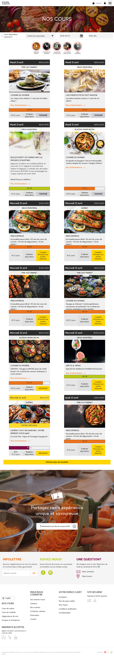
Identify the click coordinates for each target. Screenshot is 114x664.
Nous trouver (84, 576)
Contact (33, 619)
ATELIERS (6, 3)
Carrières (33, 603)
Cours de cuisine (8, 608)
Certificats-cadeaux (37, 611)
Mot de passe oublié (67, 601)
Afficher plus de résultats (57, 462)
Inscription (63, 597)
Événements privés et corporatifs (58, 526)
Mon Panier (63, 605)
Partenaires (34, 615)
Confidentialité (64, 613)
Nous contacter (85, 571)
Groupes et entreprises (11, 620)
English (6, 598)
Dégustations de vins (10, 616)
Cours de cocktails (9, 612)
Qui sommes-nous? (37, 599)
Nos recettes (35, 607)
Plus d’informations (20, 105)
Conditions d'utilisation (68, 609)
